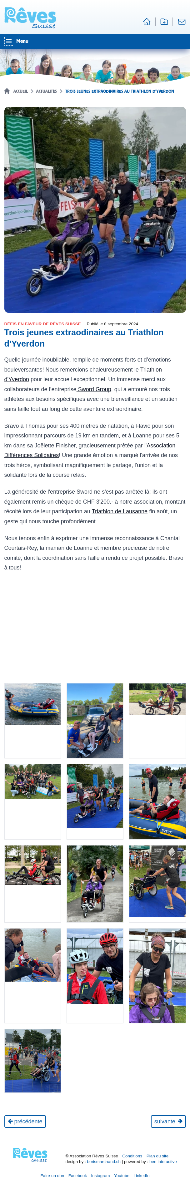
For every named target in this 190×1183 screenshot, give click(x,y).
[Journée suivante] (168, 1121)
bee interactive (163, 1161)
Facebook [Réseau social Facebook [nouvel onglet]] (77, 1175)
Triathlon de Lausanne (120, 511)
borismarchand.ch (104, 1161)
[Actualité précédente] (25, 1121)
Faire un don (52, 1175)
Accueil (20, 91)
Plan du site (158, 1156)
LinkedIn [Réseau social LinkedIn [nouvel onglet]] (142, 1175)
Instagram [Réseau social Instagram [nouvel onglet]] (100, 1175)
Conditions (132, 1156)
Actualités (46, 91)
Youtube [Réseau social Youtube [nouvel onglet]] (121, 1175)
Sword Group (94, 389)
